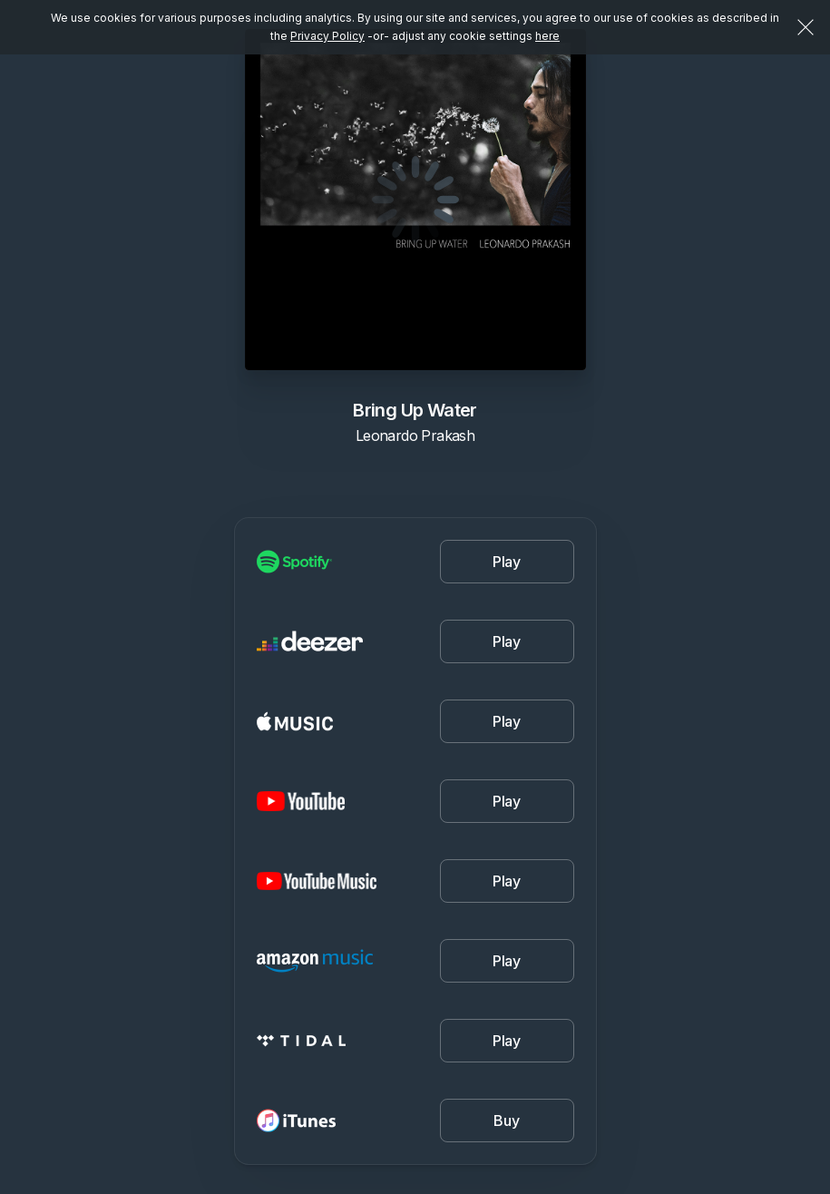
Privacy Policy (327, 36)
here (547, 36)
